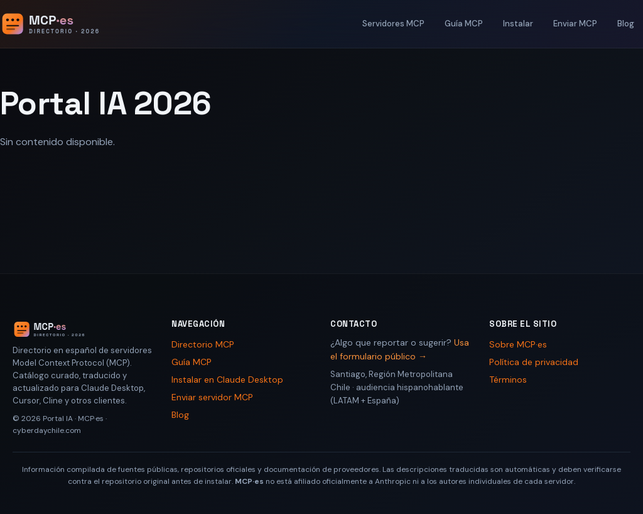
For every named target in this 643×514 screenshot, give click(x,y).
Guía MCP (464, 23)
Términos (508, 379)
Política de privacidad (533, 362)
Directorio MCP (202, 344)
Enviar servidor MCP (212, 397)
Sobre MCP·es (518, 344)
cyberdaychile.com (47, 430)
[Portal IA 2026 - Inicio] (63, 24)
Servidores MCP (393, 23)
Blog (625, 23)
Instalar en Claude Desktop (227, 379)
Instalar (518, 23)
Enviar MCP (575, 23)
